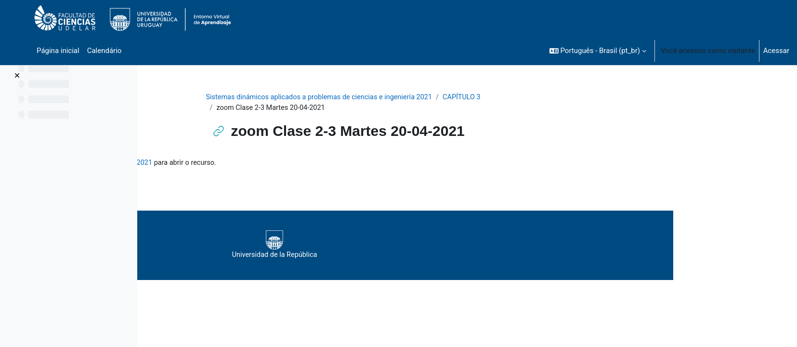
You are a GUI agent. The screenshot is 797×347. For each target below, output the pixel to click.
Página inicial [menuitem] (58, 50)
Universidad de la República (419, 245)
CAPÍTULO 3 (532, 97)
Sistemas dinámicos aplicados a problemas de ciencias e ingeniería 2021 (384, 97)
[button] (598, 50)
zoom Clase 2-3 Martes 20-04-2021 (246, 164)
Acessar (776, 50)
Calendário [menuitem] (104, 50)
